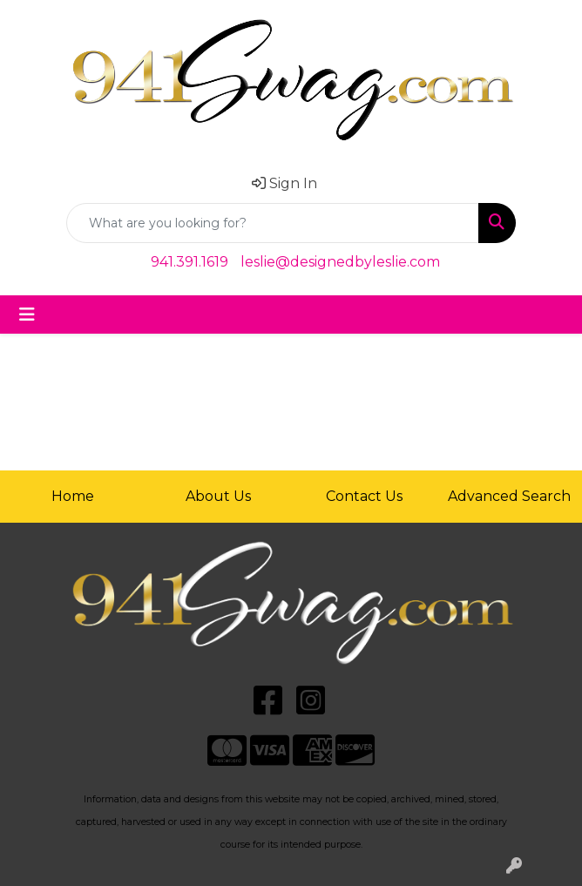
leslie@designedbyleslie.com (340, 262)
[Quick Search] (272, 223)
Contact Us (364, 496)
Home (72, 496)
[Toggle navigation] (27, 314)
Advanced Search (509, 496)
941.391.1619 (189, 262)
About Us (218, 496)
